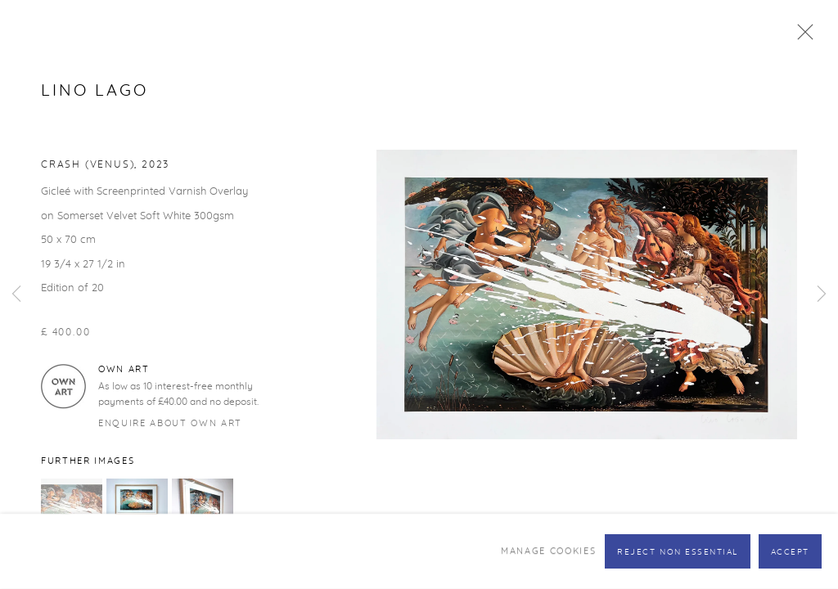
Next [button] (821, 294)
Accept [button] (790, 552)
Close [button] (801, 37)
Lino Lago (94, 91)
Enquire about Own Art (170, 423)
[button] (71, 509)
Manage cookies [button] (548, 550)
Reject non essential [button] (677, 552)
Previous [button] (16, 294)
